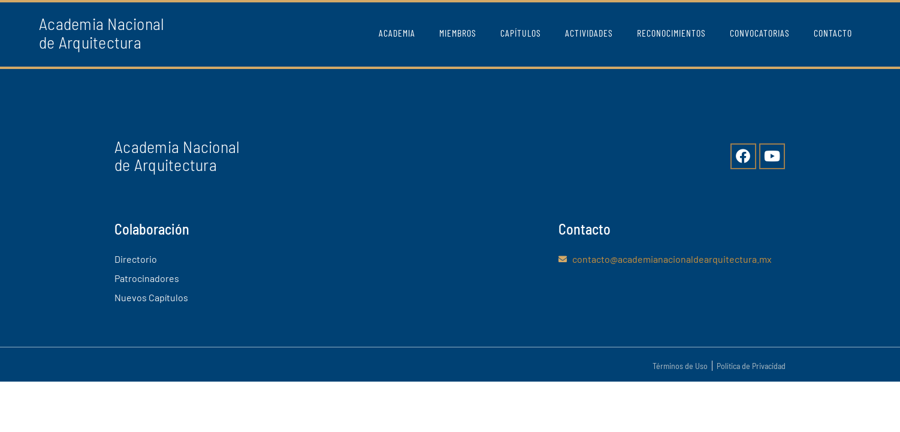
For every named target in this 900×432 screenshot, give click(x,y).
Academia (397, 32)
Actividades (589, 32)
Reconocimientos (671, 32)
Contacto (833, 32)
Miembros (457, 32)
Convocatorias (760, 32)
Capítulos (520, 32)
